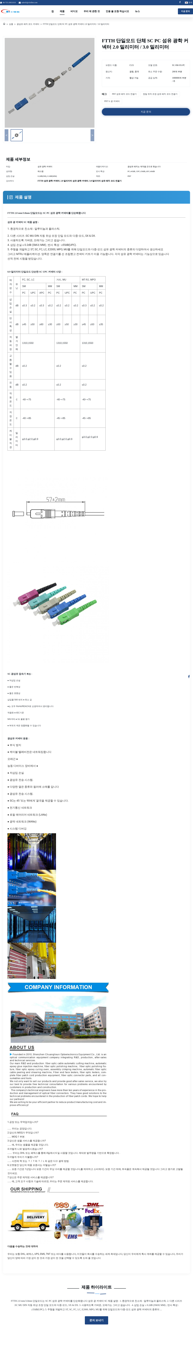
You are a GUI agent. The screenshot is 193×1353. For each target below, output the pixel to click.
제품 (62, 11)
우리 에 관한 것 (92, 11)
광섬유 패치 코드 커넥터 (28, 24)
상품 (11, 24)
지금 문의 (185, 11)
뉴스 (137, 11)
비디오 (74, 11)
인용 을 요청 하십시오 (117, 11)
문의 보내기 (96, 1320)
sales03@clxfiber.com (29, 2)
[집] (4, 24)
